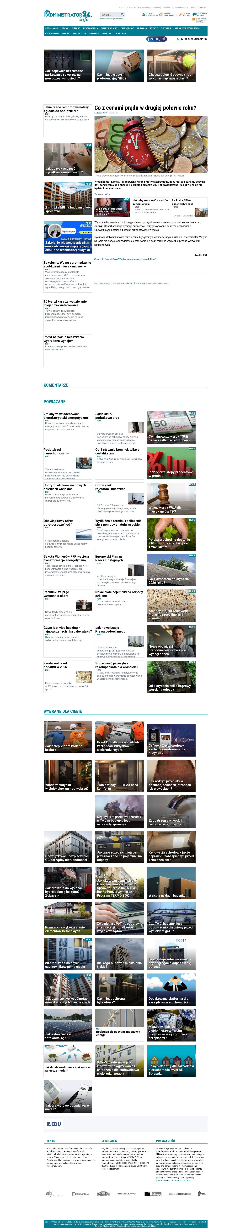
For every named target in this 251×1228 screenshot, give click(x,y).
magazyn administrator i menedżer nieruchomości (139, 7)
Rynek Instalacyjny (153, 1194)
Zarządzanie (127, 28)
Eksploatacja (90, 28)
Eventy (154, 28)
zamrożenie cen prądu (158, 283)
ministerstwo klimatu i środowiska (129, 283)
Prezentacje (79, 33)
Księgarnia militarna (202, 1194)
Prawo (65, 28)
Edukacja (142, 28)
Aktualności (52, 28)
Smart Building (109, 28)
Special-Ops (103, 1194)
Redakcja (194, 7)
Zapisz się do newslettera (194, 39)
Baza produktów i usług (187, 28)
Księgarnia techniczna (180, 1194)
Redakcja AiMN (100, 113)
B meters (94, 33)
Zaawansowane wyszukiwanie (111, 19)
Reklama (204, 7)
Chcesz (97, 259)
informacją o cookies (181, 1180)
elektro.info (80, 1194)
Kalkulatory (121, 33)
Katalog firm (52, 33)
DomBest (106, 33)
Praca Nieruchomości (156, 39)
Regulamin (165, 7)
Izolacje (126, 1194)
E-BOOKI (65, 33)
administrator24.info (68, 14)
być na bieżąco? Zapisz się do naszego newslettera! (128, 259)
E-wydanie (166, 28)
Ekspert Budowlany (54, 1194)
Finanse (76, 28)
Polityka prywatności (180, 7)
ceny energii (105, 283)
